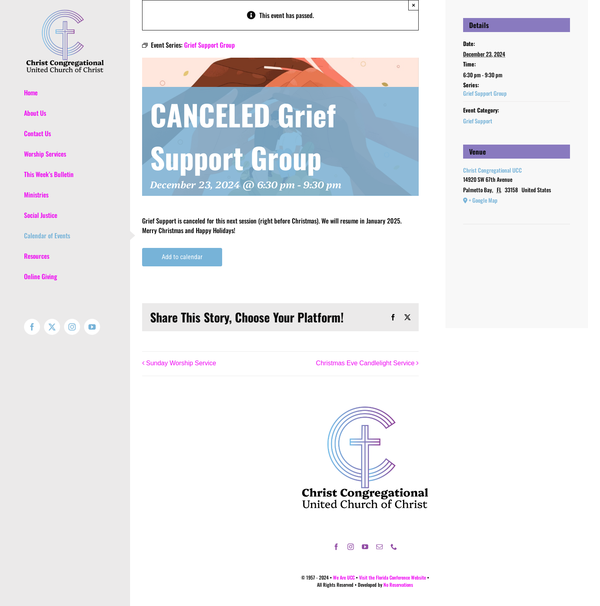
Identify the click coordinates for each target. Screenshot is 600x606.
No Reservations (398, 584)
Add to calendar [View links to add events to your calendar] (182, 257)
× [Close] (413, 5)
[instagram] (350, 547)
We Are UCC (344, 577)
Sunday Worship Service (181, 363)
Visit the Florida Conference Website (392, 577)
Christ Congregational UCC (492, 170)
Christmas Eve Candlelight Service (365, 363)
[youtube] (365, 547)
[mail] (379, 547)
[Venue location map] (516, 248)
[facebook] (336, 547)
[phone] (394, 547)
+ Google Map (483, 200)
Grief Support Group (485, 93)
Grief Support (477, 121)
